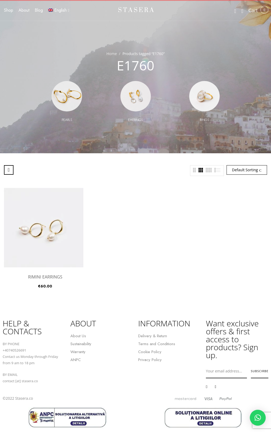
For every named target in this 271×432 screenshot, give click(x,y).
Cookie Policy (149, 352)
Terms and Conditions (156, 344)
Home (111, 53)
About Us (78, 336)
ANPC (75, 360)
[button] (253, 10)
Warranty (77, 352)
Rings (204, 119)
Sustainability (80, 344)
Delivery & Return (152, 336)
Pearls (67, 119)
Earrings (135, 119)
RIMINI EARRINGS (45, 277)
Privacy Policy (150, 360)
